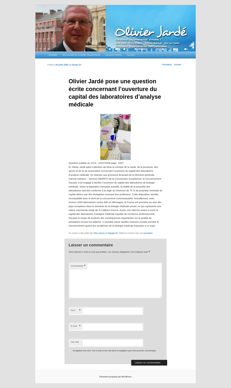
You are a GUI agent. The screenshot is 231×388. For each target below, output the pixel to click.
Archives (131, 55)
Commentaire (78, 266)
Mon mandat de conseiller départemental (81, 55)
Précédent (166, 65)
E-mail (76, 326)
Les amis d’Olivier (113, 55)
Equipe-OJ (76, 65)
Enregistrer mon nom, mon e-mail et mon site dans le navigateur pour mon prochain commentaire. (114, 351)
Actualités (52, 55)
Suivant (179, 65)
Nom (76, 310)
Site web (75, 342)
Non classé (99, 233)
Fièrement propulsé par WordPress (115, 377)
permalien (148, 233)
